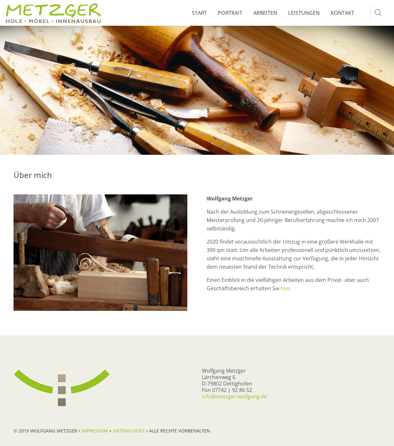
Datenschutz (129, 431)
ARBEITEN (265, 12)
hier (285, 288)
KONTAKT (342, 12)
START (199, 12)
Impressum (94, 431)
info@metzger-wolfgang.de (234, 396)
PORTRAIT (230, 12)
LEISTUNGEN (304, 12)
